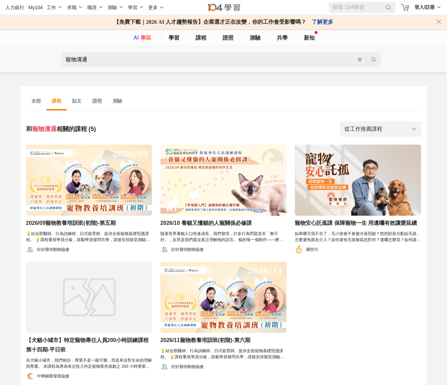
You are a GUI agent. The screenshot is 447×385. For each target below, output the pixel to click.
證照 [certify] (228, 38)
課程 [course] (201, 38)
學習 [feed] (174, 38)
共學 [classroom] (282, 38)
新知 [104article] (310, 36)
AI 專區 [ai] (142, 38)
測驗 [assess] (255, 38)
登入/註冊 (425, 7)
